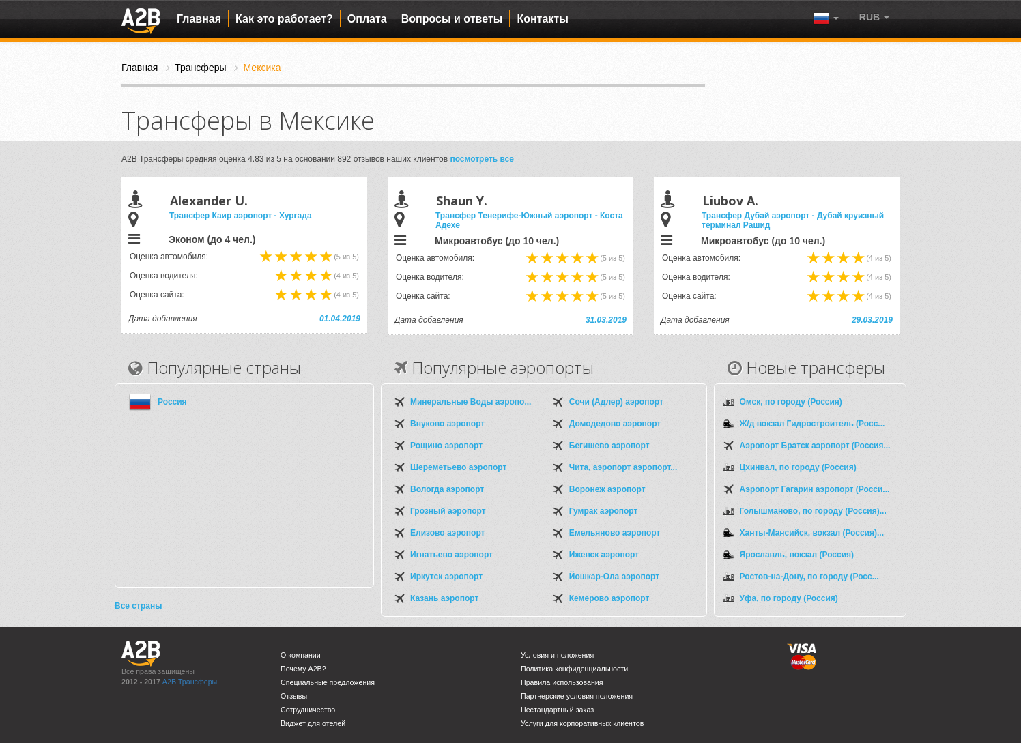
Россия (172, 402)
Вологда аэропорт (447, 489)
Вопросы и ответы (452, 19)
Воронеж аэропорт (607, 489)
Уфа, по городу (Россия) (789, 598)
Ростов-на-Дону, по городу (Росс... (809, 576)
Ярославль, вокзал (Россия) (797, 554)
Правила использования (562, 682)
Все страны (138, 606)
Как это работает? (284, 19)
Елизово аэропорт (447, 533)
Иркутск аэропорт (446, 576)
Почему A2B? (303, 669)
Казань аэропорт (444, 598)
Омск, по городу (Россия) (791, 402)
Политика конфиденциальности (574, 669)
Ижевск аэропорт (604, 554)
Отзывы (294, 696)
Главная (199, 19)
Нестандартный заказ (557, 709)
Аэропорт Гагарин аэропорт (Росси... (815, 489)
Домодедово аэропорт (615, 423)
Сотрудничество (308, 709)
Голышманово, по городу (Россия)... (813, 511)
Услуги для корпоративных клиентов (582, 723)
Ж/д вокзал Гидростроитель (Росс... (812, 423)
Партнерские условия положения (577, 696)
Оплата (367, 19)
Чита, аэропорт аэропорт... (623, 467)
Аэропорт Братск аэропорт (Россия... (815, 445)
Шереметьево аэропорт (458, 467)
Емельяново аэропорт (615, 533)
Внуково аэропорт (447, 423)
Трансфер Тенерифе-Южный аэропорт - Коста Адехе (529, 220)
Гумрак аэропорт (603, 511)
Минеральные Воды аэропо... (470, 402)
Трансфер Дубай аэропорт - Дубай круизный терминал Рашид (793, 220)
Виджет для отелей (313, 723)
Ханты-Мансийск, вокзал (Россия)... (812, 533)
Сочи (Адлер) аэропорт (616, 402)
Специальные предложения (328, 682)
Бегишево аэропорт (609, 445)
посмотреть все (482, 159)
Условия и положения (557, 655)
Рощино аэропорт (446, 445)
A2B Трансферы (189, 682)
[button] (874, 17)
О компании (301, 655)
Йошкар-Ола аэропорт (614, 576)
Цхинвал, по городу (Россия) (798, 467)
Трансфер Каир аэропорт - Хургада (240, 215)
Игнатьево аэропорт (451, 554)
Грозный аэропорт (448, 511)
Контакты (542, 19)
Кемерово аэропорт (609, 598)
